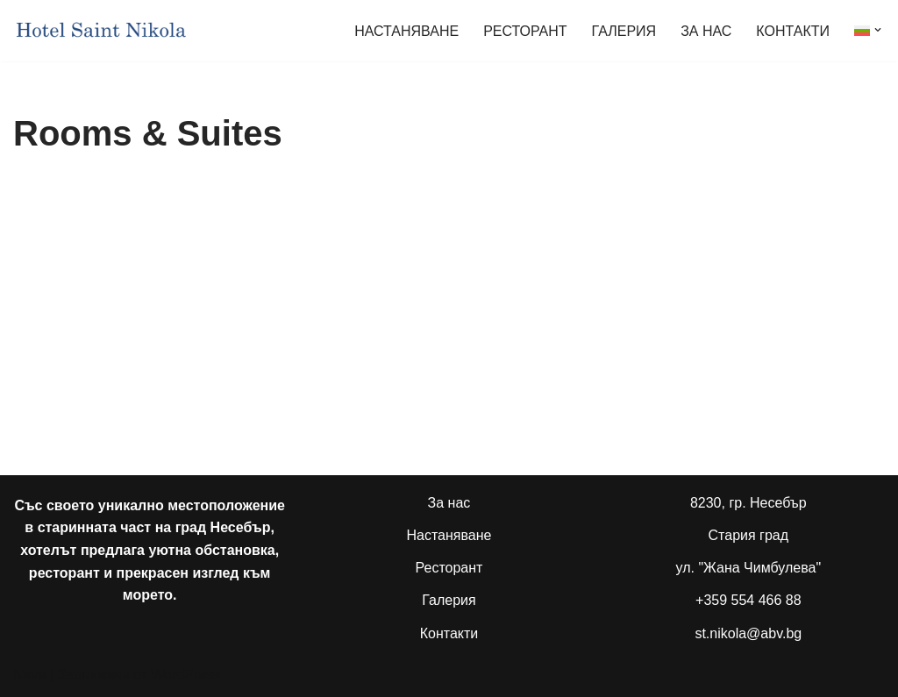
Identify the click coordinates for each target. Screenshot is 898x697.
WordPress (185, 674)
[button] (877, 29)
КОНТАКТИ (793, 31)
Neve (29, 674)
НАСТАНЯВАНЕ (406, 31)
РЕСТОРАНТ (525, 31)
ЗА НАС (706, 31)
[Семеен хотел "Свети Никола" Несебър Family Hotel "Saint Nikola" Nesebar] (101, 31)
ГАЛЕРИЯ (624, 31)
